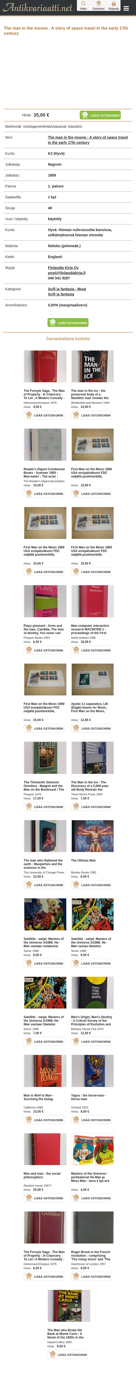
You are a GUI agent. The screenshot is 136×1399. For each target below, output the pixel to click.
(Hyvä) (59, 153)
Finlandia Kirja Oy (63, 268)
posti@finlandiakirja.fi (67, 273)
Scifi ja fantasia (61, 294)
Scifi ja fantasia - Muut (67, 289)
